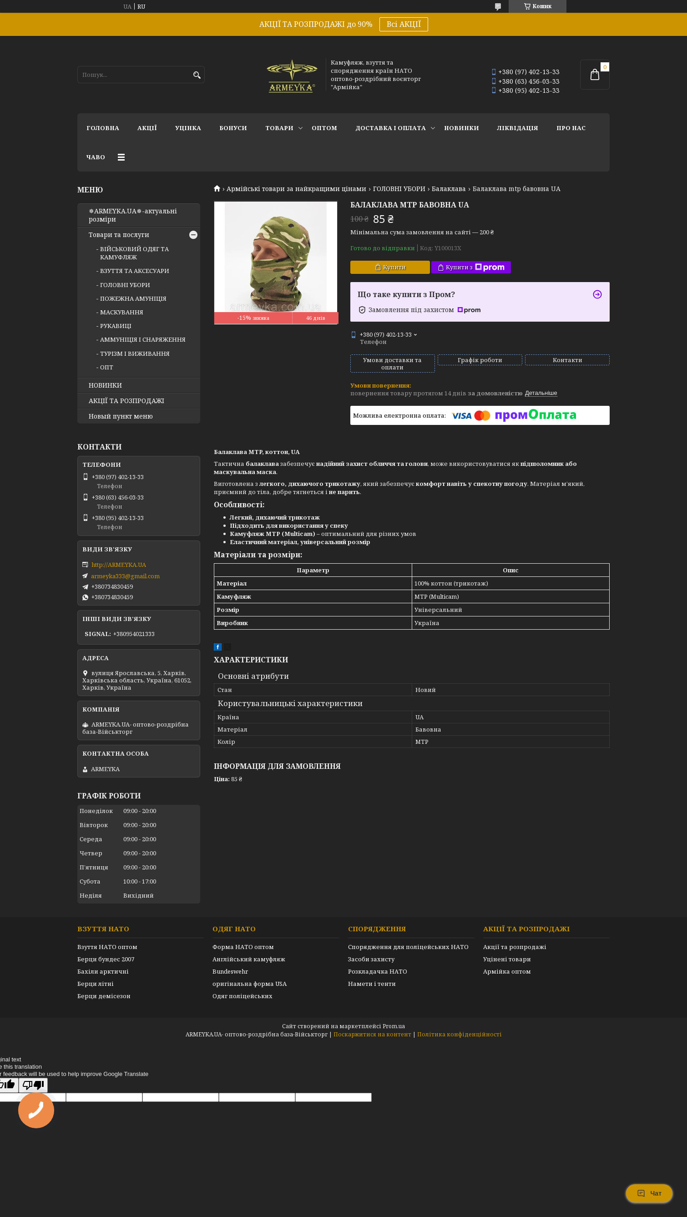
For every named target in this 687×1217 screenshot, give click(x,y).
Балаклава (449, 188)
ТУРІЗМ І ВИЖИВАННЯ (135, 353)
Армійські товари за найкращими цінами (296, 188)
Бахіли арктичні (103, 971)
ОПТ (106, 367)
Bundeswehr (230, 971)
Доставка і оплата (390, 128)
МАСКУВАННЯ (121, 312)
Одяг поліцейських (242, 996)
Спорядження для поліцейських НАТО (408, 947)
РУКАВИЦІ (115, 326)
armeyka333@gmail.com (125, 576)
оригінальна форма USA (249, 984)
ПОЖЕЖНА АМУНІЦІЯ (133, 298)
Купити (394, 267)
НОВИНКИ (461, 128)
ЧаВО (95, 157)
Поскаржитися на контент (372, 1034)
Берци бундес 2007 (105, 959)
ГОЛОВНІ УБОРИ (399, 188)
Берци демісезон (104, 996)
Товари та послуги (119, 235)
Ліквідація (517, 128)
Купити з (475, 267)
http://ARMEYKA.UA (118, 564)
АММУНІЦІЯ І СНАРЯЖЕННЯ (143, 339)
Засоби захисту (371, 959)
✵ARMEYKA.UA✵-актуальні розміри (133, 215)
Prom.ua (394, 1026)
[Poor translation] (33, 1085)
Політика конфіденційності (459, 1034)
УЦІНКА (188, 128)
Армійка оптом (507, 971)
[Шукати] (197, 75)
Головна (102, 128)
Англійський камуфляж (248, 959)
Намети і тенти (372, 984)
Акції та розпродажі (514, 947)
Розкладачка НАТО (377, 971)
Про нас (571, 128)
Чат (649, 1193)
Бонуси (233, 128)
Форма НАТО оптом (243, 947)
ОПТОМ (324, 128)
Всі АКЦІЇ (404, 24)
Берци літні (95, 984)
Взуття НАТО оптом (107, 947)
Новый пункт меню (121, 416)
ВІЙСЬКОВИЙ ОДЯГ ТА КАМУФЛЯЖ (134, 253)
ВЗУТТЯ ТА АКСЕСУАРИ (134, 271)
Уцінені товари (507, 959)
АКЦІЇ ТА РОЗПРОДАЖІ (126, 401)
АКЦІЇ (147, 128)
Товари (279, 128)
